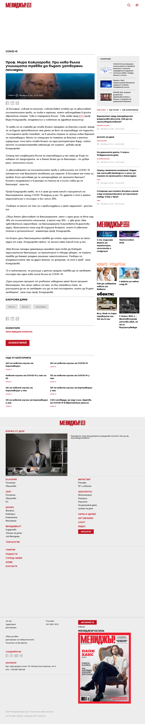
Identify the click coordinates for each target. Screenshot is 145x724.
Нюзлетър (86, 532)
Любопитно (85, 492)
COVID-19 (11, 51)
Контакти (11, 566)
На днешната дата (87, 505)
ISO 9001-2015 (52, 624)
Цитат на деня (85, 508)
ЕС (7, 502)
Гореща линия (14, 558)
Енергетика (11, 517)
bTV (81, 115)
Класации (82, 498)
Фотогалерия (85, 495)
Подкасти (11, 554)
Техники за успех (14, 533)
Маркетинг (84, 479)
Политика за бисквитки (16, 643)
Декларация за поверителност (20, 640)
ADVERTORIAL (105, 59)
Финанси (10, 511)
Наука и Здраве (87, 514)
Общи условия (12, 636)
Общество (11, 486)
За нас (9, 621)
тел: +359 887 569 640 (15, 669)
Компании (10, 514)
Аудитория (11, 624)
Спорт (82, 522)
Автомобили (85, 518)
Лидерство (11, 530)
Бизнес (10, 507)
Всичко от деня (15, 431)
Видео (82, 526)
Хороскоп (83, 502)
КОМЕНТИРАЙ (17, 343)
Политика (10, 483)
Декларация (11, 627)
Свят (8, 492)
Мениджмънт (13, 526)
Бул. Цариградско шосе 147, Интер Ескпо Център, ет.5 (31, 666)
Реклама (82, 483)
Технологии (13, 542)
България (11, 479)
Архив (9, 562)
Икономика (11, 521)
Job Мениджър (13, 536)
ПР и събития (84, 486)
